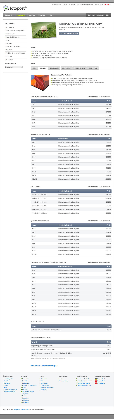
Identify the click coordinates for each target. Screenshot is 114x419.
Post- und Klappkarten (13, 47)
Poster (8, 40)
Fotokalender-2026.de (84, 383)
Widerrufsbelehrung (9, 391)
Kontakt (65, 4)
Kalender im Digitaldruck (29, 385)
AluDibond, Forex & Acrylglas (15, 53)
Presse (97, 4)
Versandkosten (45, 385)
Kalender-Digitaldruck (13, 37)
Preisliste (43, 379)
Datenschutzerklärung (10, 389)
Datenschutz (80, 4)
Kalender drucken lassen (85, 381)
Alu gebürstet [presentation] (54, 68)
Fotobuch (9, 56)
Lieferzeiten (44, 383)
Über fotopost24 (56, 4)
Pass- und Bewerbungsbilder (15, 31)
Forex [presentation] (34, 68)
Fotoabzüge (10, 27)
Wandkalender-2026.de (84, 385)
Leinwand (9, 43)
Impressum (72, 4)
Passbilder (25, 381)
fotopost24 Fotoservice (21, 409)
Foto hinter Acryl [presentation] (79, 68)
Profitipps (43, 389)
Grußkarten (9, 50)
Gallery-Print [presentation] (93, 68)
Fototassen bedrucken (84, 379)
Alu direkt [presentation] (43, 68)
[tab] (34, 68)
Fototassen (9, 59)
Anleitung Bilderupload (47, 387)
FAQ (42, 381)
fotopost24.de (101, 379)
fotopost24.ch (101, 381)
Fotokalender (10, 34)
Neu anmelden (63, 381)
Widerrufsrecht (89, 4)
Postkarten (25, 400)
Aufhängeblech (66, 85)
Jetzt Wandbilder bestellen (69, 33)
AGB (101, 4)
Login (60, 379)
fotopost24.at (101, 383)
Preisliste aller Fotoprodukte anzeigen (43, 366)
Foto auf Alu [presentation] (66, 68)
